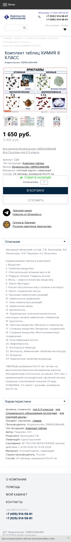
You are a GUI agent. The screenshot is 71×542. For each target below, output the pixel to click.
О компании (16, 479)
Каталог (19, 38)
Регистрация (52, 25)
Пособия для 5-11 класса (16, 42)
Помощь (13, 487)
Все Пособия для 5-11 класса (21, 152)
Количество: (35, 182)
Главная (7, 38)
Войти (65, 25)
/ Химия (36, 420)
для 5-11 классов (43, 409)
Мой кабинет (17, 494)
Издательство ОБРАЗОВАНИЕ (30, 166)
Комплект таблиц (33, 163)
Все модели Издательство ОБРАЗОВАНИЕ (29, 149)
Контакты (14, 502)
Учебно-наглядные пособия (42, 38)
